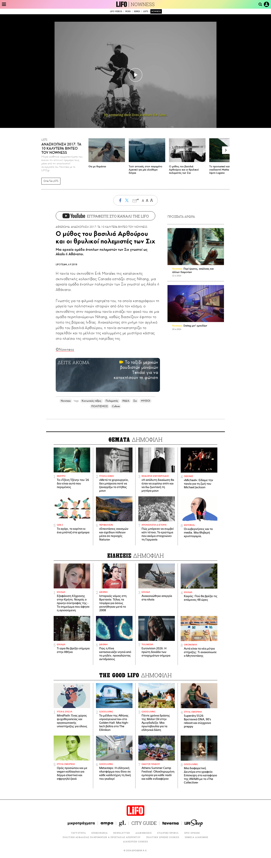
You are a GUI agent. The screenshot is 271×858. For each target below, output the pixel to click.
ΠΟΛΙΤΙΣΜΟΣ (99, 406)
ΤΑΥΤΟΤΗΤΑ (78, 832)
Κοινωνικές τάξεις (91, 400)
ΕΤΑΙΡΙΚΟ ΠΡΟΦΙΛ (168, 832)
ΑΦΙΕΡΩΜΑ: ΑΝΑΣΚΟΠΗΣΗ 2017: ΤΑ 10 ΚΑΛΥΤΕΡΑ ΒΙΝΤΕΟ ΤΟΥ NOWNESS (101, 226)
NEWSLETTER (121, 832)
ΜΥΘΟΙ (145, 400)
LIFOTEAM (61, 264)
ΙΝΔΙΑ (125, 400)
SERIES (137, 11)
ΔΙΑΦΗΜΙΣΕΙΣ (144, 832)
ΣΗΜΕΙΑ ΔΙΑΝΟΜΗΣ (196, 837)
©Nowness (65, 349)
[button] (226, 150)
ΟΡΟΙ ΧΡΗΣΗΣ (192, 832)
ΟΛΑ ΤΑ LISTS (50, 181)
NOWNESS (143, 4)
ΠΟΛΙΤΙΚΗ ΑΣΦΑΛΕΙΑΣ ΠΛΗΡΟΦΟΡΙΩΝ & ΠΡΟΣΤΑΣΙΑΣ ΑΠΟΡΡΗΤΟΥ (101, 837)
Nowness (66, 400)
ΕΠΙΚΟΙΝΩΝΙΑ (99, 832)
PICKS (128, 11)
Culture (116, 406)
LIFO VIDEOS (116, 11)
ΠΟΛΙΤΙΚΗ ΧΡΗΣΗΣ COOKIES (162, 837)
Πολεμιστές (112, 400)
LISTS (145, 11)
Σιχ (135, 400)
